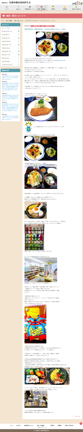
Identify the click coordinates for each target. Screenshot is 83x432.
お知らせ (18, 425)
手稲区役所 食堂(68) (6, 61)
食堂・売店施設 (9, 20)
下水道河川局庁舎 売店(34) (7, 64)
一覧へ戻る (77, 416)
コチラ (44, 62)
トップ (2, 20)
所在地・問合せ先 (69, 425)
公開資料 (59, 425)
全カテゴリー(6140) (6, 27)
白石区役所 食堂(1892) (6, 41)
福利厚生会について (28, 425)
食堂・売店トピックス (18, 20)
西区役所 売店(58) (5, 58)
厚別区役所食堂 (59, 60)
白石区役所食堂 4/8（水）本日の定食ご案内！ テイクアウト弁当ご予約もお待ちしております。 (10, 118)
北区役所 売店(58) (5, 34)
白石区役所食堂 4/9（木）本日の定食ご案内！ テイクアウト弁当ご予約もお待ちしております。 (10, 77)
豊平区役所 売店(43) (6, 48)
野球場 (52, 425)
